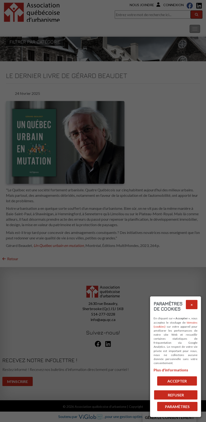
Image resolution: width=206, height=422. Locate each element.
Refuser (176, 395)
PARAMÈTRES (177, 406)
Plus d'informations (171, 370)
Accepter (177, 381)
